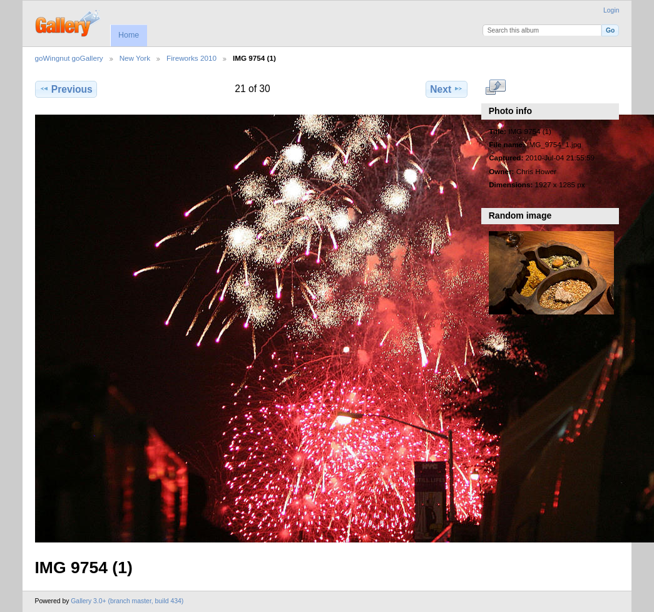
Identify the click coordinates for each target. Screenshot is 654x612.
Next (446, 89)
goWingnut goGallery (69, 58)
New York (135, 58)
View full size (495, 87)
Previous (66, 89)
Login (611, 10)
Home (128, 35)
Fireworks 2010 (191, 58)
